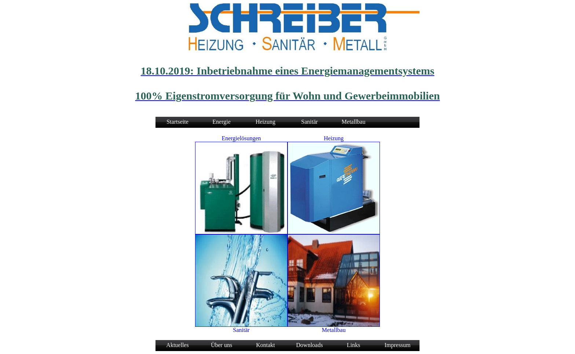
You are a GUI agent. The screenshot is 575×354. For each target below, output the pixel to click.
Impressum (397, 345)
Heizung (265, 122)
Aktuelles (177, 345)
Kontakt (265, 345)
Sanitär (309, 122)
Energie (221, 122)
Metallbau (354, 122)
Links (353, 345)
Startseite (177, 122)
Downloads (309, 345)
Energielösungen (241, 138)
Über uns (221, 345)
